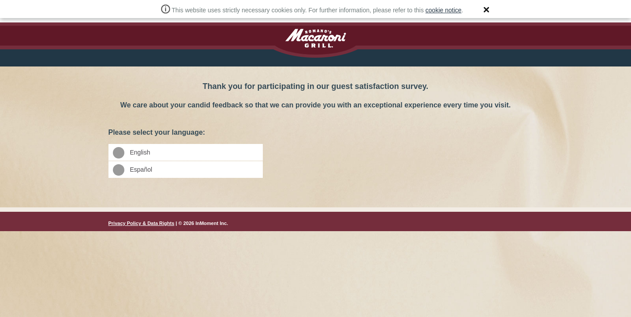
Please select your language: (315, 109)
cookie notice (444, 10)
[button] (486, 9)
